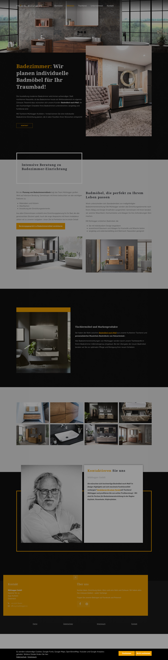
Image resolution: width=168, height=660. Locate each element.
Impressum (32, 657)
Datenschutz (21, 657)
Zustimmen (126, 653)
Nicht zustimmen (143, 653)
